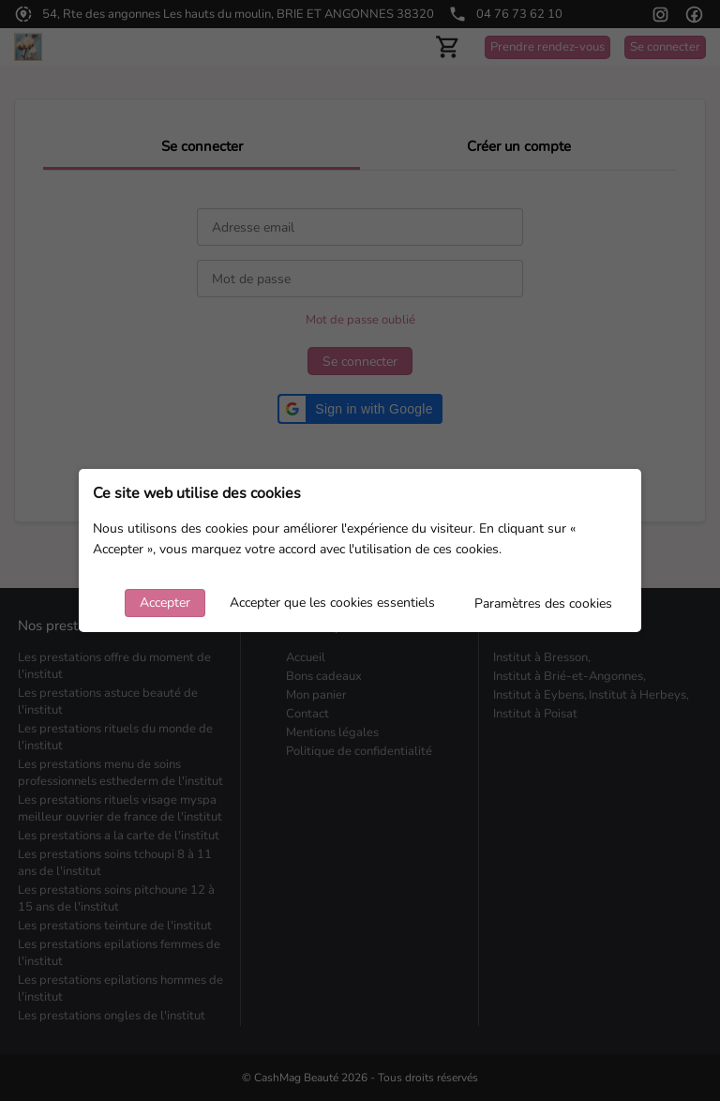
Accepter (165, 602)
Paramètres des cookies (543, 603)
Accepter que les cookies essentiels (332, 602)
